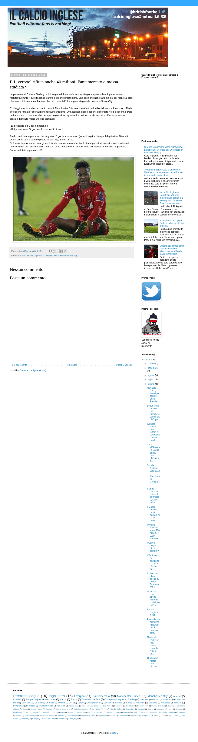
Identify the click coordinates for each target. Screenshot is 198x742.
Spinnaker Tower (89, 715)
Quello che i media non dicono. (153, 662)
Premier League (26, 696)
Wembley (25, 719)
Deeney (49, 709)
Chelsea (17, 699)
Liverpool (49, 255)
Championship (93, 703)
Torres (155, 715)
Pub (135, 712)
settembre (153, 368)
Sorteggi (31, 706)
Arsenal (177, 696)
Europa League (33, 699)
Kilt (27, 712)
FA (105, 709)
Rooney (41, 703)
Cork (25, 709)
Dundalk (107, 703)
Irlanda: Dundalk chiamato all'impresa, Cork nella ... (153, 495)
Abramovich (74, 706)
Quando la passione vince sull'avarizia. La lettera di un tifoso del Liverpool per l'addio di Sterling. (163, 150)
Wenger (35, 719)
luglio (150, 379)
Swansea (134, 715)
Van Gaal (61, 706)
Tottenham (86, 699)
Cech (71, 703)
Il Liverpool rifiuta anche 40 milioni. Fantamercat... (153, 580)
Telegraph (146, 715)
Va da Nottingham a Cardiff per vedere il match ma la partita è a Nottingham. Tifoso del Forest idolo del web (171, 198)
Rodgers (181, 712)
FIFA (112, 709)
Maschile (80, 712)
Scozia (74, 699)
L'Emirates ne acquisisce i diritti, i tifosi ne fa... (153, 562)
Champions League (114, 699)
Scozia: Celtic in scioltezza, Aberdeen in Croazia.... (153, 475)
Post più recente (19, 365)
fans (98, 699)
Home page (72, 365)
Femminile (130, 709)
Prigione (127, 712)
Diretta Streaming (63, 709)
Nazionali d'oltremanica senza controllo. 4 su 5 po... (153, 645)
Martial (71, 712)
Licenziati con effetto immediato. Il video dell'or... (153, 598)
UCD (164, 715)
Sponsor (102, 715)
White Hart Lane (48, 719)
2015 (148, 359)
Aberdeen (144, 699)
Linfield (45, 712)
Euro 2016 (96, 709)
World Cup (62, 719)
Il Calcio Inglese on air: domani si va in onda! (153, 514)
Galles (129, 703)
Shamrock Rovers (47, 715)
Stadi (51, 703)
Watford (61, 703)
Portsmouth (18, 706)
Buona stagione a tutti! (152, 612)
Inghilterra (39, 255)
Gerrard (155, 699)
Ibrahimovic (17, 712)
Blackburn (130, 706)
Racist (143, 712)
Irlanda (63, 699)
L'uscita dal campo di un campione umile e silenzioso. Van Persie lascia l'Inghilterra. (172, 250)
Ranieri (152, 712)
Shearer (61, 715)
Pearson (108, 712)
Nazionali (152, 703)
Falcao (120, 709)
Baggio (96, 706)
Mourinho (140, 703)
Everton (118, 703)
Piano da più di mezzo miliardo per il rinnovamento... (153, 626)
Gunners (160, 709)
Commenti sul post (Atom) (33, 370)
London (54, 712)
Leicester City (28, 703)
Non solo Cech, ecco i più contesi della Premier (153, 394)
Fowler (151, 709)
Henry (170, 709)
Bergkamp (118, 706)
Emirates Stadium (81, 709)
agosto (151, 375)
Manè (62, 712)
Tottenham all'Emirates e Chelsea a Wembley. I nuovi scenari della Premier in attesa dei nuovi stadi (163, 172)
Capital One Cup (158, 706)
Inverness (167, 699)
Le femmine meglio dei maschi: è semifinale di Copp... (153, 412)
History (179, 709)
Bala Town (107, 706)
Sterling (73, 255)
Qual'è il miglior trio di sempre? (153, 546)
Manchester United (128, 696)
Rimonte (161, 712)
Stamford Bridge (46, 706)
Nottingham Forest (94, 712)
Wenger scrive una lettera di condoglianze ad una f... (153, 432)
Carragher (172, 706)
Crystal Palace (36, 709)
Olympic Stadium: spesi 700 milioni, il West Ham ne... (153, 532)
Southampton (73, 715)
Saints (18, 715)
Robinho (171, 712)
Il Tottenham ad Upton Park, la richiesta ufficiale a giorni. (172, 223)
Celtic (80, 703)
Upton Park (173, 715)
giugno (151, 384)
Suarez (112, 715)
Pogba (118, 712)
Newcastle (165, 703)
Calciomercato (26, 255)
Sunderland (123, 715)
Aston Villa (86, 706)
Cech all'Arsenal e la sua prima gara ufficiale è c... (153, 452)
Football (141, 709)
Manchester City (61, 255)
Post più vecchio (124, 365)
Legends (34, 712)
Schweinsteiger (31, 715)
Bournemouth (142, 706)
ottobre (151, 363)
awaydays (74, 719)
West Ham (50, 699)
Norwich (178, 703)
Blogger (113, 733)
